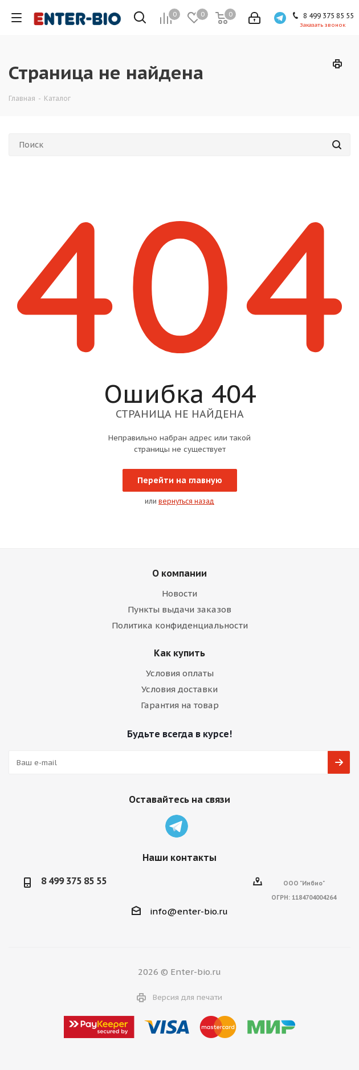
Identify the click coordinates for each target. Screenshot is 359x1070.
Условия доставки (179, 689)
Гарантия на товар (180, 705)
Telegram (176, 826)
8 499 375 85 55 (74, 881)
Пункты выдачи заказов (179, 609)
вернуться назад (186, 501)
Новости (179, 593)
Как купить (179, 653)
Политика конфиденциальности (180, 625)
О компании (179, 573)
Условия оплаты (180, 673)
